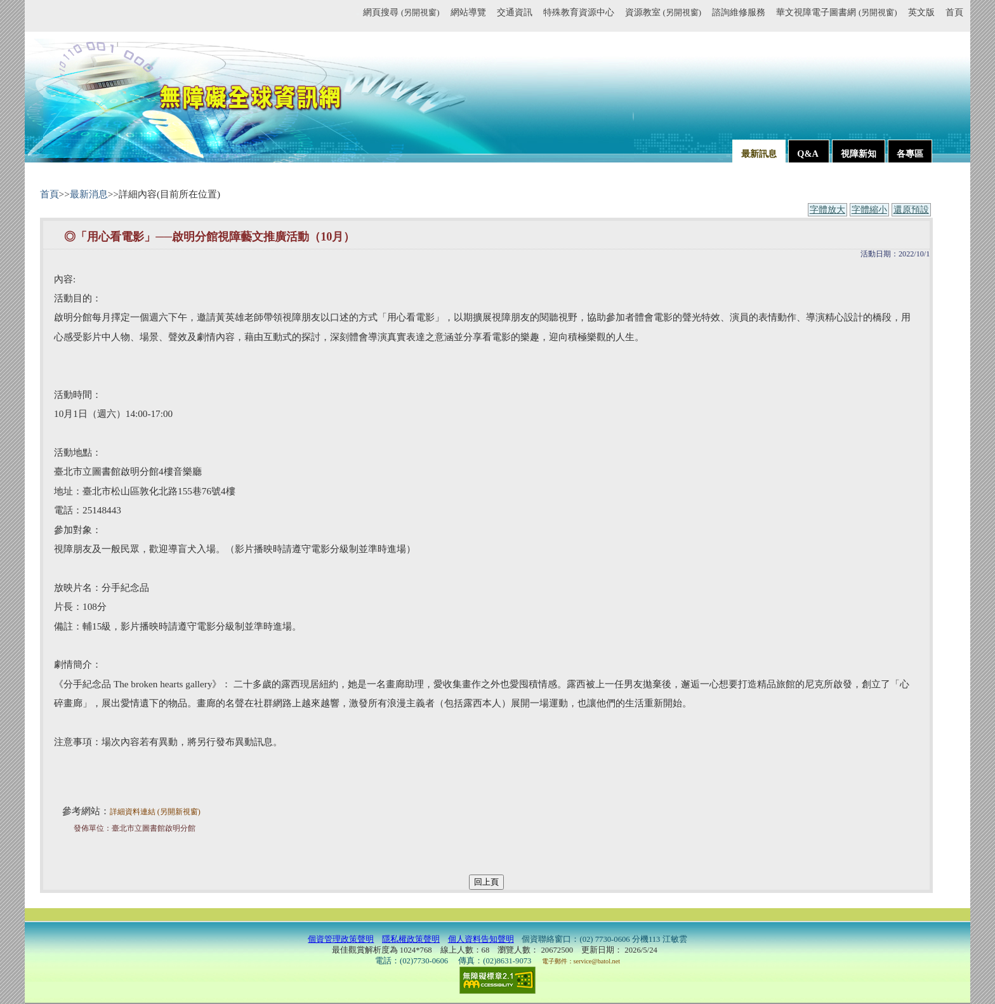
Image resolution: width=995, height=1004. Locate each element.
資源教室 (663, 12)
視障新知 (858, 154)
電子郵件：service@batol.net (581, 961)
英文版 (921, 12)
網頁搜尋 (401, 12)
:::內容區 (54, 182)
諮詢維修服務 (738, 12)
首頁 (954, 12)
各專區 (910, 154)
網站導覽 (468, 12)
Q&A (808, 154)
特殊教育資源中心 (578, 12)
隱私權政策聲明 (411, 939)
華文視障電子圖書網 (836, 12)
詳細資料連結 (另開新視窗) (155, 811)
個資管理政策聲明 (341, 939)
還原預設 (911, 210)
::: (357, 14)
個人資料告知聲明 (481, 939)
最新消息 (89, 193)
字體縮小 (869, 210)
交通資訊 (514, 12)
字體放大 (827, 210)
